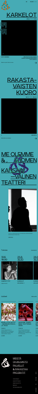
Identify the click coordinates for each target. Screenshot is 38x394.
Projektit (19, 373)
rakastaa (20, 369)
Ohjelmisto (20, 362)
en (26, 1)
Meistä (17, 358)
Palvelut (18, 365)
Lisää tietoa (10, 237)
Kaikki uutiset (34, 296)
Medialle (15, 385)
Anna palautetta (17, 383)
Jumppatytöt (5, 281)
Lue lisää (3, 335)
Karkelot (20, 281)
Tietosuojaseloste (17, 387)
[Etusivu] (5, 5)
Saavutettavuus (17, 381)
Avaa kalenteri (34, 250)
